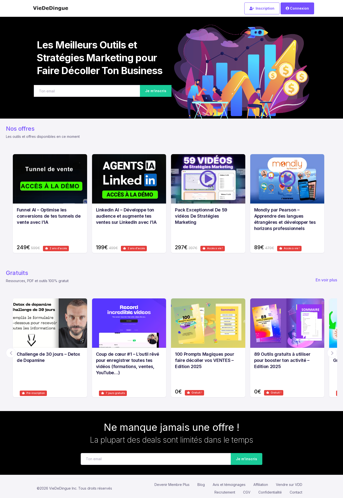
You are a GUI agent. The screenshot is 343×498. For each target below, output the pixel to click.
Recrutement (224, 492)
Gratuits (17, 272)
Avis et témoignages (229, 484)
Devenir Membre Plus (172, 484)
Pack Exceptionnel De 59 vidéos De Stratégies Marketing (201, 216)
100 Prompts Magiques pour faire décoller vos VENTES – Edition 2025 (204, 360)
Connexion (297, 8)
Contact (296, 492)
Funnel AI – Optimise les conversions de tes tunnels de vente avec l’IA (49, 216)
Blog (201, 484)
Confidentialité (270, 492)
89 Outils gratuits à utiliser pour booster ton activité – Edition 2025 (282, 360)
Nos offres (20, 128)
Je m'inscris (245, 459)
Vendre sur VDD (289, 484)
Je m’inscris (155, 91)
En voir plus (326, 279)
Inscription (261, 8)
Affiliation (260, 484)
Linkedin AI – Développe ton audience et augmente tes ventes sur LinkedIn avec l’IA (126, 216)
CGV (246, 492)
